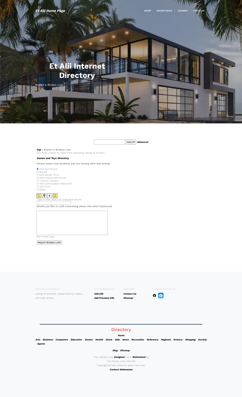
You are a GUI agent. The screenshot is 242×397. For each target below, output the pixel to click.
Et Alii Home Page (50, 11)
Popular (198, 11)
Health (99, 339)
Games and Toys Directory (53, 158)
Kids (117, 339)
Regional (166, 339)
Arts (37, 339)
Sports (41, 343)
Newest (183, 11)
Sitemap (125, 350)
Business (48, 339)
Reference (152, 339)
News (125, 339)
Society (202, 339)
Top (38, 149)
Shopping (190, 339)
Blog (115, 350)
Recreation (137, 339)
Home (147, 11)
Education (76, 339)
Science (177, 339)
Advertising (164, 11)
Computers (61, 339)
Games (89, 339)
